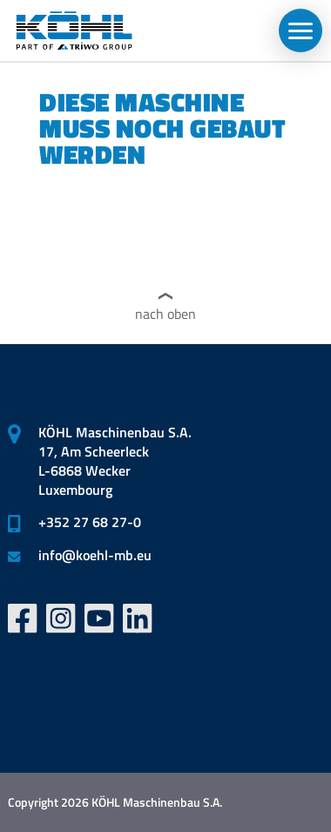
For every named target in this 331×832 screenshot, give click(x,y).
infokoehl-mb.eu (95, 555)
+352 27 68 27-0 (89, 521)
